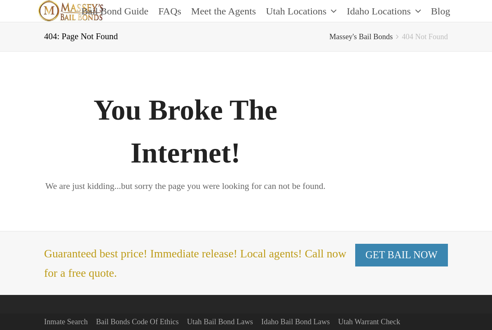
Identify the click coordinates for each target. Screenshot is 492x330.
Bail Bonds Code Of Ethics (137, 322)
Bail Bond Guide (115, 11)
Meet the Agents (223, 11)
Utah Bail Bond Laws (220, 322)
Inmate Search (66, 322)
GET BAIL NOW (401, 254)
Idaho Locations (384, 11)
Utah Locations (301, 11)
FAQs (169, 11)
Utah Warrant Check (369, 322)
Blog (440, 11)
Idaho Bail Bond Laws (295, 322)
